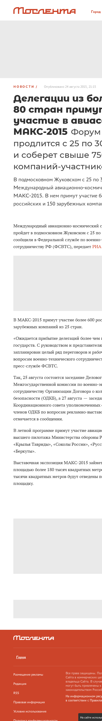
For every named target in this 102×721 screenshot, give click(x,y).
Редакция (19, 684)
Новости (24, 86)
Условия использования (29, 711)
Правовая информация (29, 702)
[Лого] (44, 10)
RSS (16, 693)
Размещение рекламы (28, 674)
